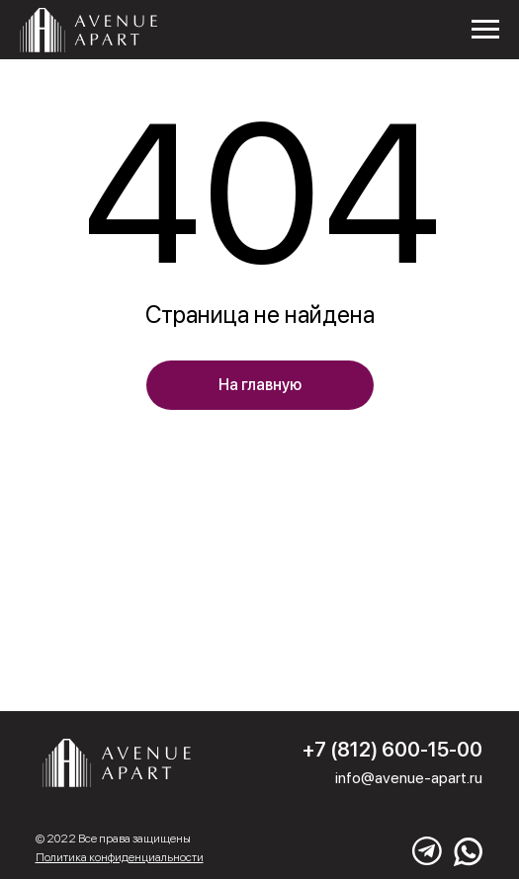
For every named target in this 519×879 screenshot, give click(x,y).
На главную (260, 384)
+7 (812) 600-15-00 (392, 749)
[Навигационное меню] (485, 30)
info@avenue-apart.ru (408, 777)
